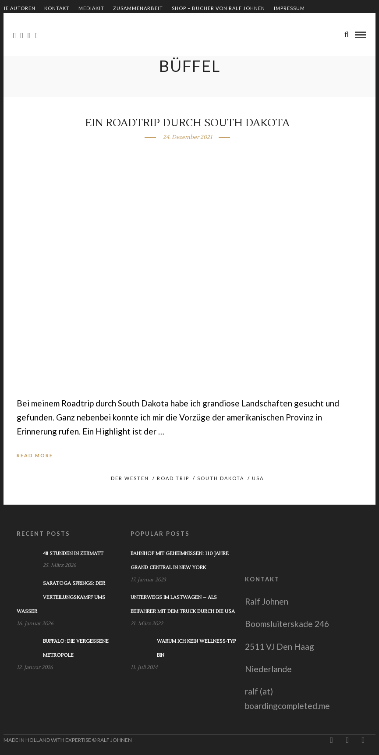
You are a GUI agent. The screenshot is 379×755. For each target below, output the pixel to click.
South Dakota (220, 478)
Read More (35, 455)
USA (258, 478)
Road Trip (173, 478)
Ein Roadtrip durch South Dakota (187, 123)
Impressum (289, 8)
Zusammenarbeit (138, 8)
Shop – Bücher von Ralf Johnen (218, 8)
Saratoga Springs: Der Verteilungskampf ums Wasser (61, 597)
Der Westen (130, 478)
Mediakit (91, 8)
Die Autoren (17, 8)
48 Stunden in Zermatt (73, 553)
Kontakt (57, 8)
